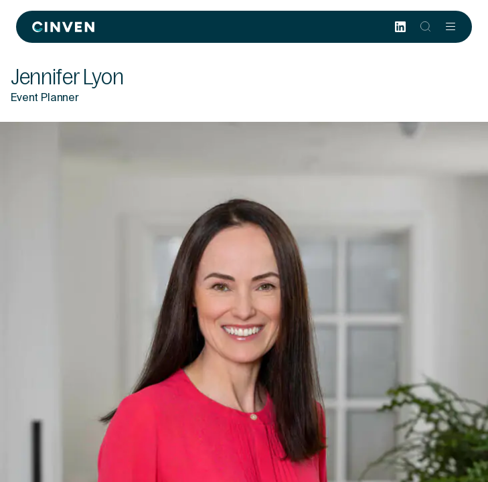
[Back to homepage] (63, 27)
